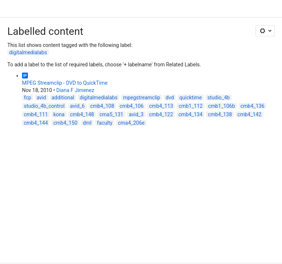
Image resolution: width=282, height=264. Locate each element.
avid (41, 97)
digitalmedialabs (28, 52)
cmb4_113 (161, 106)
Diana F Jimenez (75, 90)
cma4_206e (131, 123)
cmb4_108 (102, 106)
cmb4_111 (36, 114)
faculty (104, 123)
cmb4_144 (36, 123)
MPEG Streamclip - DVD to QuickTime (65, 83)
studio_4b (218, 97)
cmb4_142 (249, 114)
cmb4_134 (190, 114)
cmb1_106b (221, 106)
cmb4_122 (161, 114)
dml (87, 123)
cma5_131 (111, 114)
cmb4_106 (132, 106)
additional (63, 97)
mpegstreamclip (141, 97)
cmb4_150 (65, 123)
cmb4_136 (252, 106)
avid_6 (77, 106)
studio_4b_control (44, 106)
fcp (27, 97)
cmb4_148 (82, 114)
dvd (170, 97)
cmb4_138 (220, 114)
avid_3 (136, 114)
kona (58, 114)
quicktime (191, 97)
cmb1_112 (190, 106)
